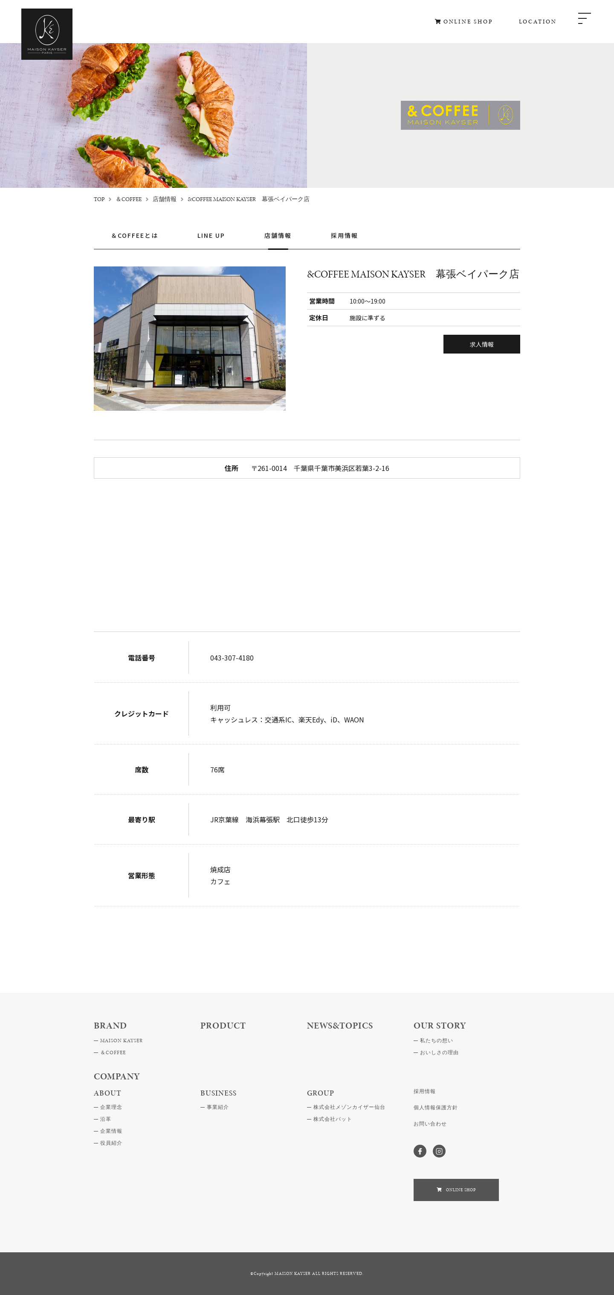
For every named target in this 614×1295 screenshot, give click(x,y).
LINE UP (211, 236)
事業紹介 (218, 1107)
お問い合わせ (430, 1123)
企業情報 (111, 1131)
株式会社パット (332, 1119)
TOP (99, 199)
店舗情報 (165, 199)
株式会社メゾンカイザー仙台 (349, 1107)
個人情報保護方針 (436, 1107)
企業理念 (111, 1107)
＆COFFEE (129, 199)
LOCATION (538, 22)
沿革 (105, 1119)
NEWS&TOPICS (340, 1025)
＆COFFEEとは (134, 236)
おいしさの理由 (439, 1052)
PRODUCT (223, 1025)
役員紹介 (111, 1143)
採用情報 (344, 236)
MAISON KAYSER (121, 1040)
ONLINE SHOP (468, 22)
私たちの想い (436, 1040)
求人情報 (482, 344)
